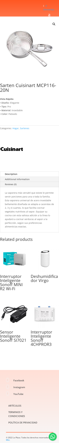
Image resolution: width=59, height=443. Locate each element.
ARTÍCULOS (14, 405)
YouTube (18, 394)
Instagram (19, 387)
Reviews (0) (11, 184)
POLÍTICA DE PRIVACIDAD (22, 422)
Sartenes (24, 128)
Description (11, 174)
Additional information (17, 179)
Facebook (18, 380)
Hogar (15, 128)
